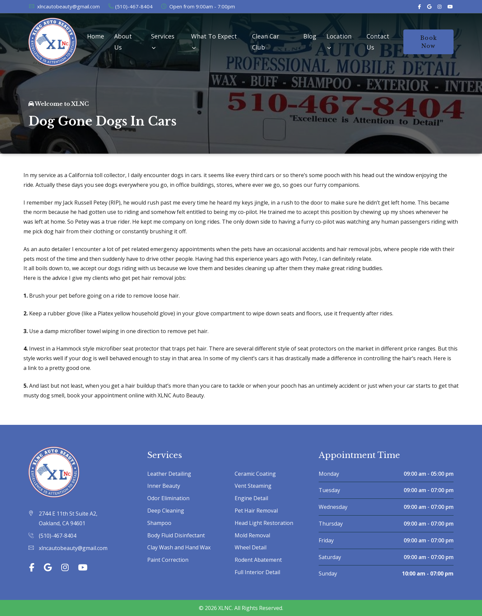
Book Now (428, 41)
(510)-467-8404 (130, 6)
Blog (309, 36)
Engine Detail (251, 498)
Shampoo (159, 523)
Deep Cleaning (165, 510)
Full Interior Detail (257, 572)
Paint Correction (167, 559)
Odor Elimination (168, 498)
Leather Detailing (169, 473)
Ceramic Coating (255, 473)
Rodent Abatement (258, 559)
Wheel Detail (250, 547)
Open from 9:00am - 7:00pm (198, 6)
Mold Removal (252, 535)
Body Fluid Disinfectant (176, 535)
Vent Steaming (253, 485)
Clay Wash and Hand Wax (179, 547)
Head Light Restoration (264, 523)
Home (95, 36)
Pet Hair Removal (256, 510)
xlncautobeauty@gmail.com (64, 6)
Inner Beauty (163, 485)
